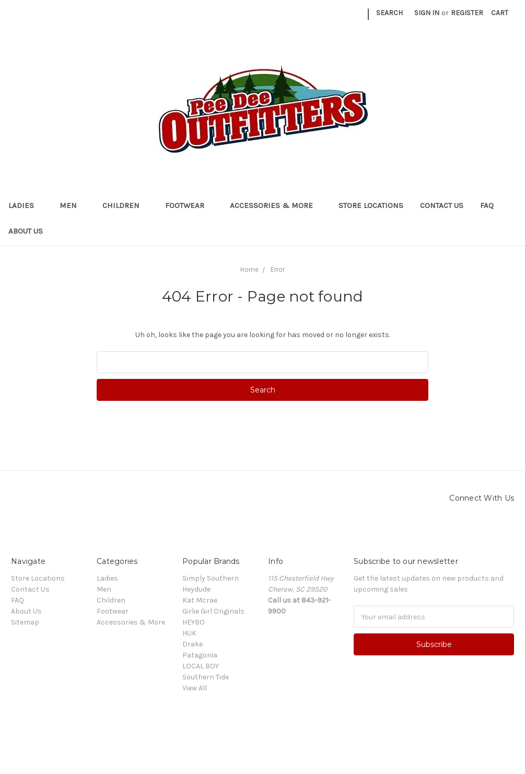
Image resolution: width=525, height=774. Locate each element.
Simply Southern (210, 578)
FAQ (487, 205)
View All (194, 688)
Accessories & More (276, 205)
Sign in (426, 12)
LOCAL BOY (200, 666)
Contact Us (441, 205)
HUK (189, 633)
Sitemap (25, 622)
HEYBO (193, 622)
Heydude (196, 589)
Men (73, 205)
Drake (192, 644)
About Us (25, 231)
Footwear (189, 205)
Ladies (25, 205)
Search (389, 12)
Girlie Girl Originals (213, 611)
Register (467, 12)
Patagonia (199, 655)
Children (125, 205)
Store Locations (371, 205)
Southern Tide (205, 677)
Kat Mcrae (199, 600)
